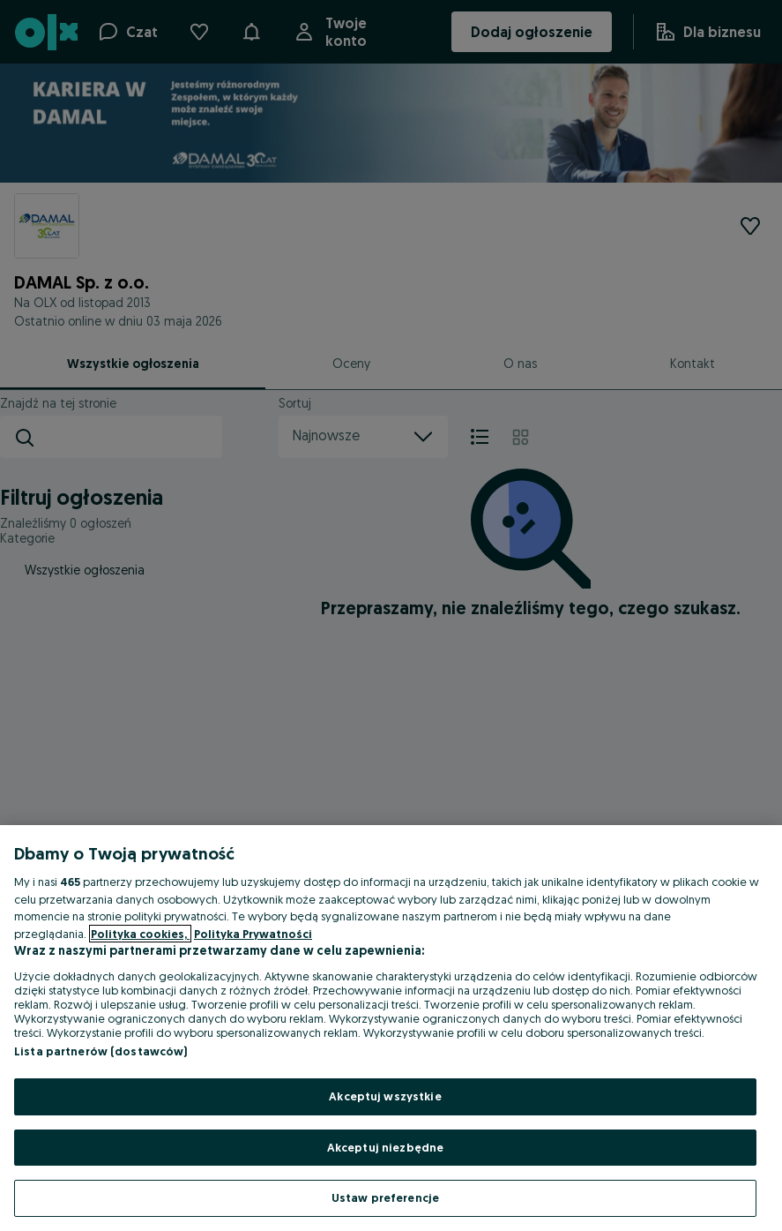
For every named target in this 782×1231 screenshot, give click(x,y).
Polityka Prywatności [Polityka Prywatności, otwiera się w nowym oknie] (253, 934)
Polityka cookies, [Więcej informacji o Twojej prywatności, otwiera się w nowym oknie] (140, 934)
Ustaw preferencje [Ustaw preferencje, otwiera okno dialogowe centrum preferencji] (385, 1197)
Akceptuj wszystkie (385, 1096)
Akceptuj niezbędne (385, 1147)
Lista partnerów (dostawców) (101, 1051)
